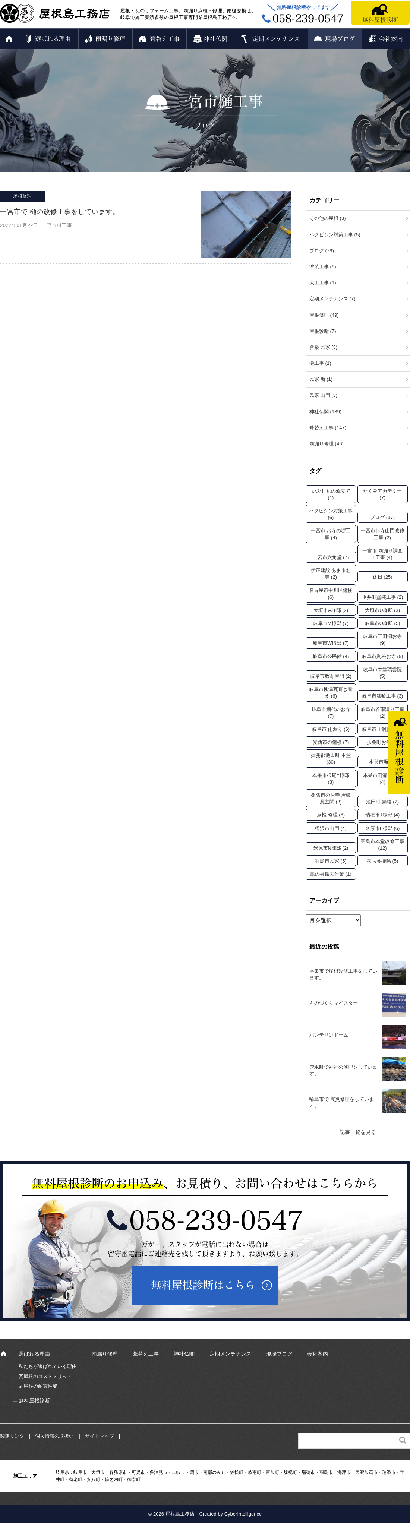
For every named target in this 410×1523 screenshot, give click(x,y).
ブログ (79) (321, 250)
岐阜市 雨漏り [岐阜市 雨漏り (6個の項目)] (331, 729)
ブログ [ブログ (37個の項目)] (382, 517)
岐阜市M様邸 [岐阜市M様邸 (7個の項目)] (330, 623)
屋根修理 (22, 196)
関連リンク (12, 1436)
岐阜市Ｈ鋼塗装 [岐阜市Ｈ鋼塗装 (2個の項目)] (382, 729)
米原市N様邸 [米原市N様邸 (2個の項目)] (330, 848)
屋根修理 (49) (324, 315)
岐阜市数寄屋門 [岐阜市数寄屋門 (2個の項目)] (330, 676)
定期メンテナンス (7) (332, 298)
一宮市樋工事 (57, 225)
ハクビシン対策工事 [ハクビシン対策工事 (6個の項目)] (331, 514)
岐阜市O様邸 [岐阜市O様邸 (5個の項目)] (382, 623)
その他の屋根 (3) (327, 218)
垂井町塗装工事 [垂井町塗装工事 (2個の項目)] (382, 597)
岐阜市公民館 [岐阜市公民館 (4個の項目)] (331, 656)
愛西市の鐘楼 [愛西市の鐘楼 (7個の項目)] (331, 742)
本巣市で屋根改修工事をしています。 (343, 974)
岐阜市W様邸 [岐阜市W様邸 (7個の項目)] (331, 643)
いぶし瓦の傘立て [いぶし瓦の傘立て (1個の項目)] (331, 494)
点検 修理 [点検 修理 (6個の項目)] (331, 815)
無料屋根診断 (380, 20)
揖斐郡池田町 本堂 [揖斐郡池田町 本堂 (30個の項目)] (331, 758)
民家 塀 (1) (320, 379)
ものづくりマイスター (333, 1003)
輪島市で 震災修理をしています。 (341, 1102)
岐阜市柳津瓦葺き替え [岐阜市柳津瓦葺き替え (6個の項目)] (331, 692)
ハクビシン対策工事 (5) (334, 234)
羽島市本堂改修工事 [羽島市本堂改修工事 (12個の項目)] (382, 844)
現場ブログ (340, 39)
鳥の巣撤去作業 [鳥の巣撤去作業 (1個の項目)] (330, 874)
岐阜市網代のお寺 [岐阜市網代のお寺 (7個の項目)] (331, 713)
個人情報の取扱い (54, 1436)
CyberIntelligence (243, 1514)
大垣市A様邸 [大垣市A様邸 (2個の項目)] (330, 610)
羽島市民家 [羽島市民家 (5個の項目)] (331, 861)
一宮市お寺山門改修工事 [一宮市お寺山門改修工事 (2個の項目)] (382, 534)
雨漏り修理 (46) (326, 443)
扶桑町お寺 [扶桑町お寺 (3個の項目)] (382, 742)
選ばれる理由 (53, 39)
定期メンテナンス (276, 39)
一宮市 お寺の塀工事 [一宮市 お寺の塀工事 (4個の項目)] (331, 534)
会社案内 (391, 39)
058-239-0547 (216, 1220)
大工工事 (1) (322, 282)
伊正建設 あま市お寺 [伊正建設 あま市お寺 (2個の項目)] (331, 574)
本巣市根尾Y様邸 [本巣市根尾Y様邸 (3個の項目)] (331, 778)
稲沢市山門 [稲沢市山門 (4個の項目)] (331, 828)
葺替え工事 (165, 39)
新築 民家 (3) (323, 347)
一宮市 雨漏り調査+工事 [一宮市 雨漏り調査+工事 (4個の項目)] (382, 554)
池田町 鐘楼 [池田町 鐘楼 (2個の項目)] (382, 802)
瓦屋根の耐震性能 (38, 1386)
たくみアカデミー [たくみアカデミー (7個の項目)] (382, 494)
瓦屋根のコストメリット (45, 1376)
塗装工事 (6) (322, 266)
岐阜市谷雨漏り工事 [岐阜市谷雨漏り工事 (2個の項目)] (382, 713)
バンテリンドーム (328, 1035)
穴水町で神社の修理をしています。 (343, 1070)
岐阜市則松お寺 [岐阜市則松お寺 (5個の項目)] (382, 656)
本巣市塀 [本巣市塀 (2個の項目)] (382, 762)
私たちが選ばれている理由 (48, 1366)
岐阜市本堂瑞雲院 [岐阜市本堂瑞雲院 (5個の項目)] (382, 673)
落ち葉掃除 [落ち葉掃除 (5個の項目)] (382, 861)
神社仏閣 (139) (325, 411)
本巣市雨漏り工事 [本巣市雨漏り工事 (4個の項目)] (382, 778)
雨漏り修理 (110, 39)
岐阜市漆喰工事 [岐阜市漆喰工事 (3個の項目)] (382, 696)
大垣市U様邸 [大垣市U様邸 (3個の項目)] (382, 610)
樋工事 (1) (320, 363)
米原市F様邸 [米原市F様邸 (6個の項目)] (382, 828)
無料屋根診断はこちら (203, 1285)
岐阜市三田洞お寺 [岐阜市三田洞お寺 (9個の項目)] (382, 639)
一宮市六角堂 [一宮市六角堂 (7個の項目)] (331, 557)
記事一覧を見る (358, 1132)
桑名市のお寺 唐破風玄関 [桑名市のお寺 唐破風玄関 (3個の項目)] (331, 798)
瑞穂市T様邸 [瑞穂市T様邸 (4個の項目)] (382, 815)
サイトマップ (99, 1436)
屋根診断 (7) (322, 331)
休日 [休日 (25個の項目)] (382, 577)
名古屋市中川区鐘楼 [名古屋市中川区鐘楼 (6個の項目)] (331, 593)
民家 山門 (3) (323, 395)
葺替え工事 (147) (327, 427)
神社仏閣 (215, 39)
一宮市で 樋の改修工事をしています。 (59, 211)
